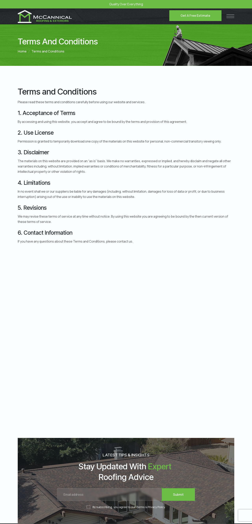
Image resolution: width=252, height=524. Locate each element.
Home (22, 51)
